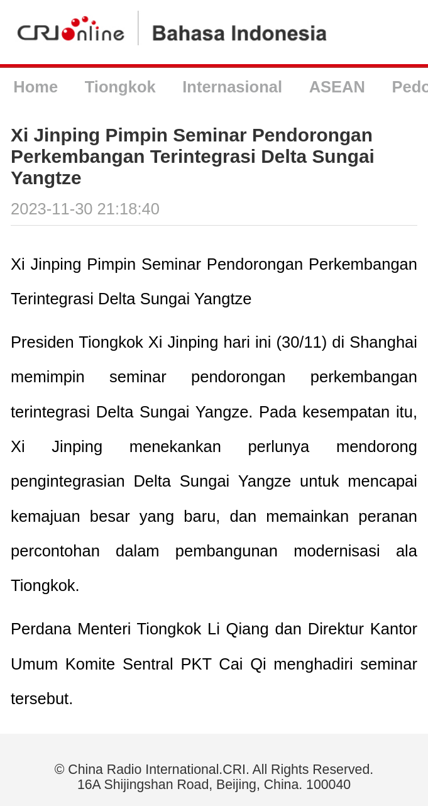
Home (35, 87)
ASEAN (337, 87)
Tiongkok (120, 87)
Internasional (232, 87)
